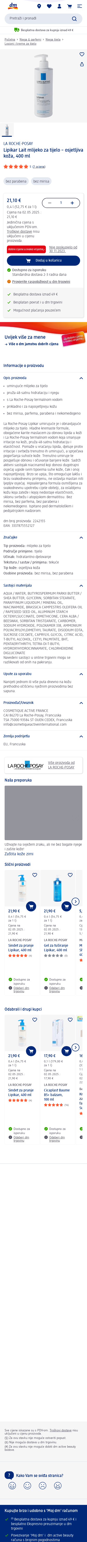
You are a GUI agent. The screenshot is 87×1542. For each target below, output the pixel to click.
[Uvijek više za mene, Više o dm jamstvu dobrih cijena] (43, 340)
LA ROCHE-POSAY (18, 144)
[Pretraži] (74, 19)
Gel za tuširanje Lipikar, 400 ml (56, 948)
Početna (10, 39)
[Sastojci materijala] (43, 585)
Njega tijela (53, 39)
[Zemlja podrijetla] (43, 736)
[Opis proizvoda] (43, 378)
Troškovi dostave (19, 232)
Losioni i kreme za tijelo (20, 43)
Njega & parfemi (30, 39)
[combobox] (43, 19)
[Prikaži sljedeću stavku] (75, 901)
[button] (79, 6)
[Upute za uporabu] (43, 674)
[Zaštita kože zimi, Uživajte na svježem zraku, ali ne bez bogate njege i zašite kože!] (43, 822)
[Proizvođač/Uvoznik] (43, 703)
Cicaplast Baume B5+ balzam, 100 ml (57, 1095)
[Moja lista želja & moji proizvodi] (49, 6)
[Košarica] (69, 6)
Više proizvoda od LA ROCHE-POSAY (41, 765)
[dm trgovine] (39, 6)
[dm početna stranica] (13, 6)
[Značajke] (43, 537)
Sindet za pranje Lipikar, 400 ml (21, 948)
